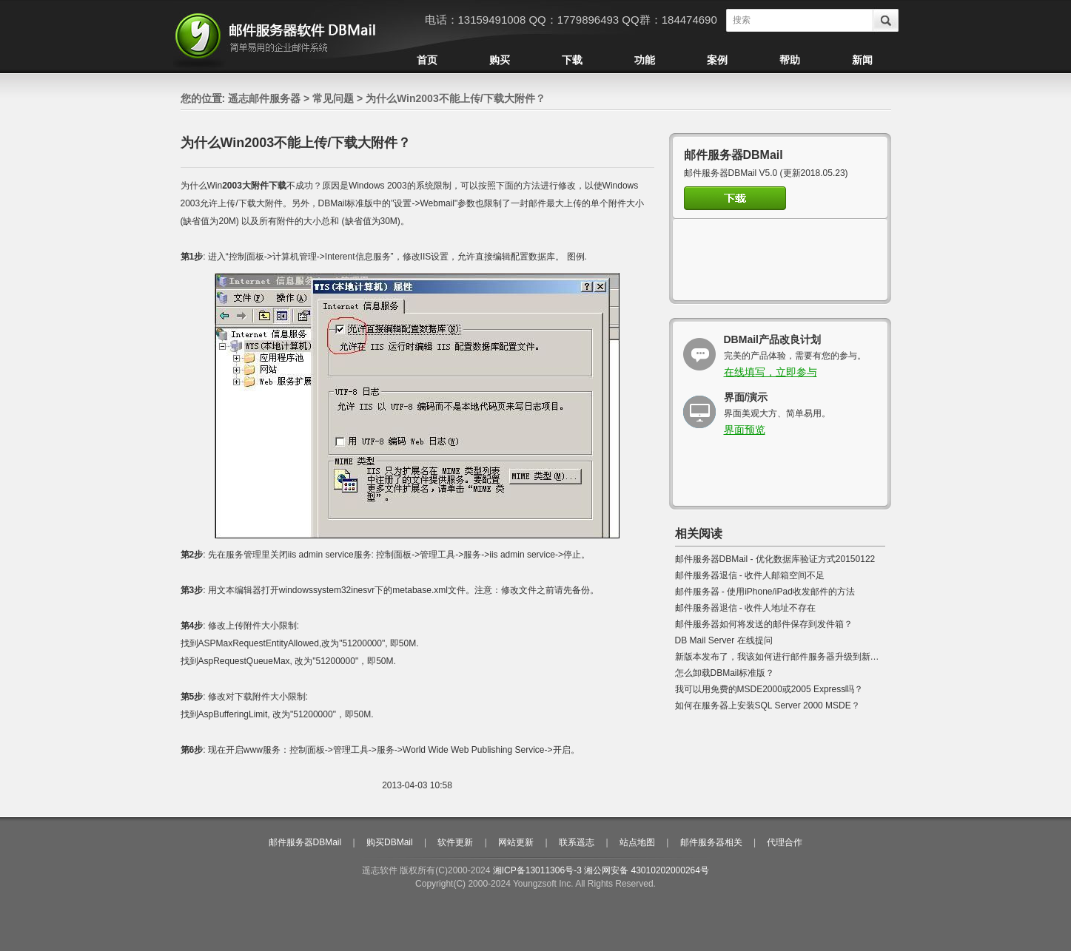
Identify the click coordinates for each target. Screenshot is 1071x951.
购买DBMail (389, 842)
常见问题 (333, 98)
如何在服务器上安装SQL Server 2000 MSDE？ (767, 705)
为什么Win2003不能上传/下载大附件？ (455, 98)
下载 (572, 60)
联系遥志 (576, 842)
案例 (717, 60)
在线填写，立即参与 (770, 372)
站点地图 (637, 842)
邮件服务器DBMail (305, 842)
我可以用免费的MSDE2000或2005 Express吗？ (769, 689)
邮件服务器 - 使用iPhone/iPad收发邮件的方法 (765, 591)
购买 (499, 60)
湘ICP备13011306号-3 (537, 870)
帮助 (789, 60)
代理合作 (784, 842)
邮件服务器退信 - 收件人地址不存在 (745, 608)
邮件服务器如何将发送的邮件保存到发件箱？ (764, 624)
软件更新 (455, 842)
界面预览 (744, 430)
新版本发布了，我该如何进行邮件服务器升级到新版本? (784, 657)
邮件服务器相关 (711, 842)
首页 (427, 60)
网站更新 (516, 842)
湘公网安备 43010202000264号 (646, 870)
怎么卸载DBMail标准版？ (725, 673)
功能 (644, 60)
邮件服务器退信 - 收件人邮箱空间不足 (750, 575)
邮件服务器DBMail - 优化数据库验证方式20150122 (775, 559)
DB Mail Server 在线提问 (724, 640)
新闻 (862, 60)
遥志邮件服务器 (264, 98)
